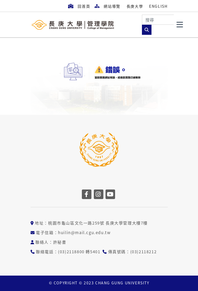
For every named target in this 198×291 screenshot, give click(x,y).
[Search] (158, 20)
